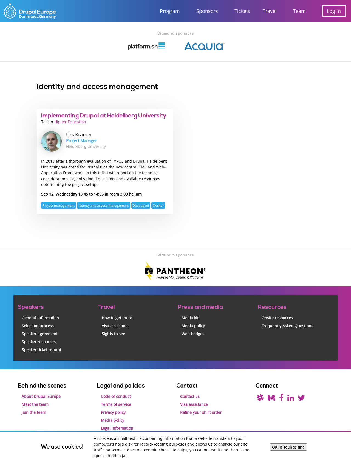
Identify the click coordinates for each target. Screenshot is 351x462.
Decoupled (140, 204)
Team (299, 11)
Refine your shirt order (201, 411)
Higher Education (70, 121)
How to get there (117, 316)
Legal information (117, 427)
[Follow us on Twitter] (301, 398)
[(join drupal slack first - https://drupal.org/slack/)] (260, 398)
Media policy (193, 324)
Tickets (242, 11)
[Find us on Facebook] (281, 398)
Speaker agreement (40, 332)
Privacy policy (113, 411)
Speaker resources (39, 340)
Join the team (34, 411)
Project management (59, 204)
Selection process (38, 324)
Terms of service (116, 403)
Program (170, 11)
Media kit (190, 316)
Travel (270, 11)
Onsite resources (277, 316)
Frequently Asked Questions (287, 324)
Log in (334, 11)
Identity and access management (103, 204)
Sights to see (113, 332)
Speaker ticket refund (41, 348)
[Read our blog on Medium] (271, 398)
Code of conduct (116, 395)
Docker (158, 204)
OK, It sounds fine (288, 447)
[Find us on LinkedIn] (290, 398)
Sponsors (207, 11)
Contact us (190, 395)
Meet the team (35, 403)
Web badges (193, 332)
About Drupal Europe (41, 395)
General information (40, 316)
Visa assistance (115, 324)
